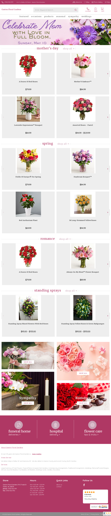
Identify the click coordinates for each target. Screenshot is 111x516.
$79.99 (28, 89)
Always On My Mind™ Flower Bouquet (83, 272)
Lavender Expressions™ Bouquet (28, 125)
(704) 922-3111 (9, 2)
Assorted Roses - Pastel (83, 125)
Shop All (67, 48)
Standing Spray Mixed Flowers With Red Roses (28, 324)
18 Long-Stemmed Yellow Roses (82, 220)
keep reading (36, 454)
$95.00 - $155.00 (28, 331)
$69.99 (28, 228)
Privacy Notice (95, 514)
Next (108, 73)
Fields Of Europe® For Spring (28, 177)
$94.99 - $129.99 (82, 133)
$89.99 (83, 279)
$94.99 (83, 228)
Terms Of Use (85, 514)
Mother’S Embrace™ (82, 82)
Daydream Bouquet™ (83, 177)
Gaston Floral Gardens (11, 9)
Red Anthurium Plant (28, 220)
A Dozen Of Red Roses (28, 82)
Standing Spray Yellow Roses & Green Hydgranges (82, 324)
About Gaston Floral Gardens (12, 447)
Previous (3, 73)
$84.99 (83, 89)
